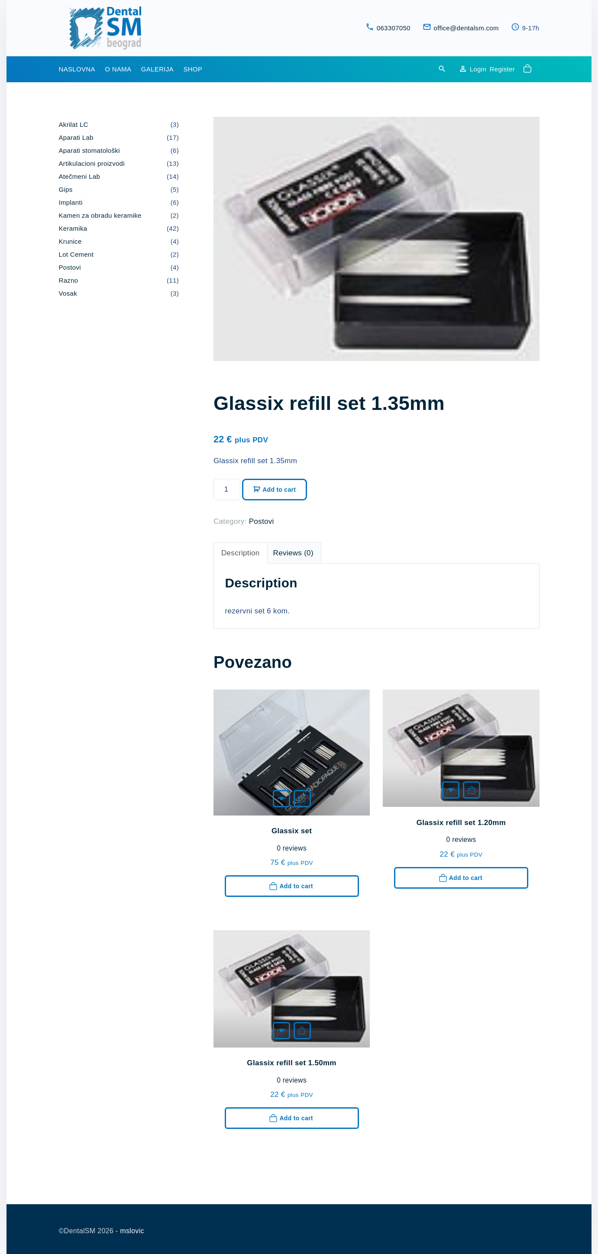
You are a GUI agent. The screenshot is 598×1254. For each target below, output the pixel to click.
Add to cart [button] (301, 798)
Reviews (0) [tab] (293, 553)
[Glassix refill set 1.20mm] (450, 790)
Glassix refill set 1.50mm (291, 1063)
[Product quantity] (226, 489)
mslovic (132, 1231)
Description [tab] (240, 553)
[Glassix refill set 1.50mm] (281, 1030)
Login (478, 69)
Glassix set (292, 831)
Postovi (261, 521)
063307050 (394, 28)
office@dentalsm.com (466, 28)
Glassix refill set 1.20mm (461, 823)
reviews (292, 848)
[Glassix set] (281, 798)
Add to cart (279, 489)
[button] (528, 69)
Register (502, 69)
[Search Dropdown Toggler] (442, 69)
